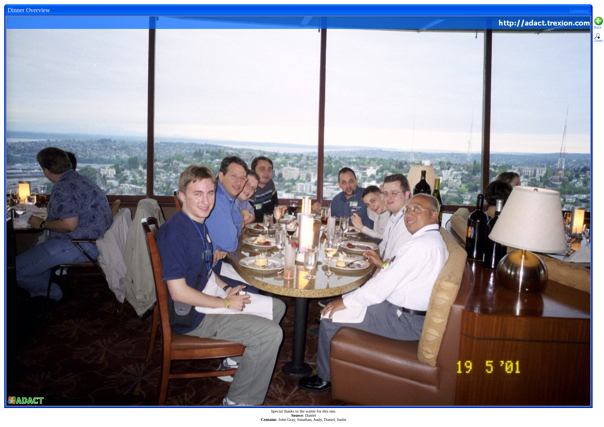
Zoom (598, 39)
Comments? (579, 10)
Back (598, 25)
